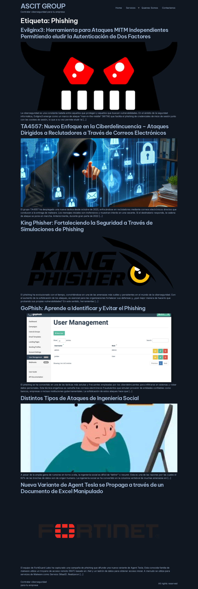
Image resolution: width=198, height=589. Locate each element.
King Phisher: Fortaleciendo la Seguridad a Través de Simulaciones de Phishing (87, 225)
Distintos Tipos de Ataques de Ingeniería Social (80, 398)
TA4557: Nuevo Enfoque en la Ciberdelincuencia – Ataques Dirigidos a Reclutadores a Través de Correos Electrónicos (95, 129)
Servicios (130, 7)
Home (119, 7)
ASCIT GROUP (43, 6)
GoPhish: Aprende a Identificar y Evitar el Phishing (83, 308)
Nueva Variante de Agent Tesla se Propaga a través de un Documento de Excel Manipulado (92, 488)
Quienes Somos (150, 7)
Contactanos (168, 7)
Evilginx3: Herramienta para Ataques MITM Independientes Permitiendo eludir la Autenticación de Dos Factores (94, 33)
